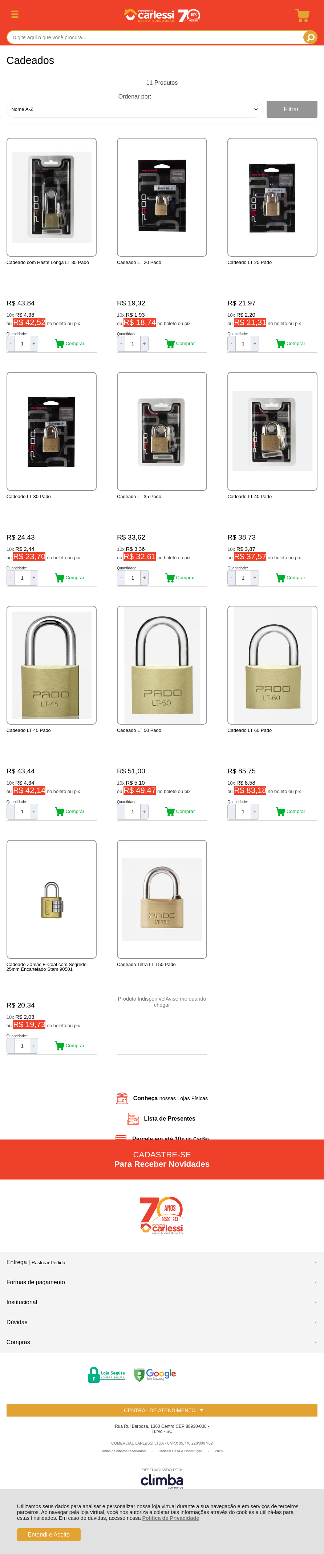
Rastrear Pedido (48, 1287)
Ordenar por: (134, 96)
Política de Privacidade (170, 1518)
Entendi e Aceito (49, 1534)
